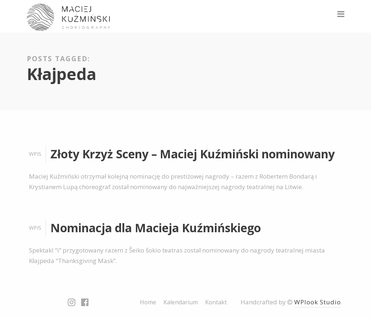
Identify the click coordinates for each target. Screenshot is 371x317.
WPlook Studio (317, 302)
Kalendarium (180, 302)
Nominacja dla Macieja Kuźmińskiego (155, 227)
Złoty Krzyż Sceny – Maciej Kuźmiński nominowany (192, 154)
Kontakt (216, 302)
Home (148, 302)
